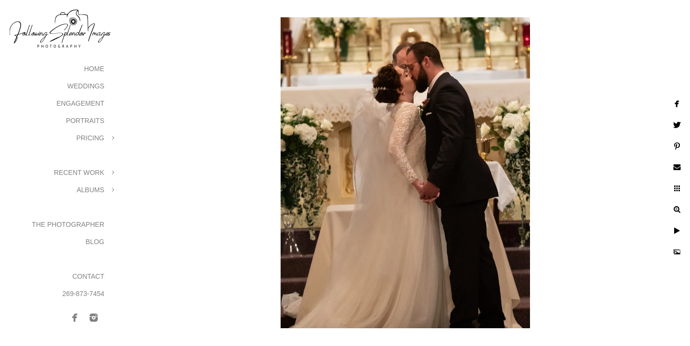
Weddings (85, 86)
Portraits (85, 120)
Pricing (90, 138)
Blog (95, 242)
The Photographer (68, 224)
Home (94, 69)
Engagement (80, 103)
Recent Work (79, 172)
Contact (88, 276)
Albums (90, 190)
